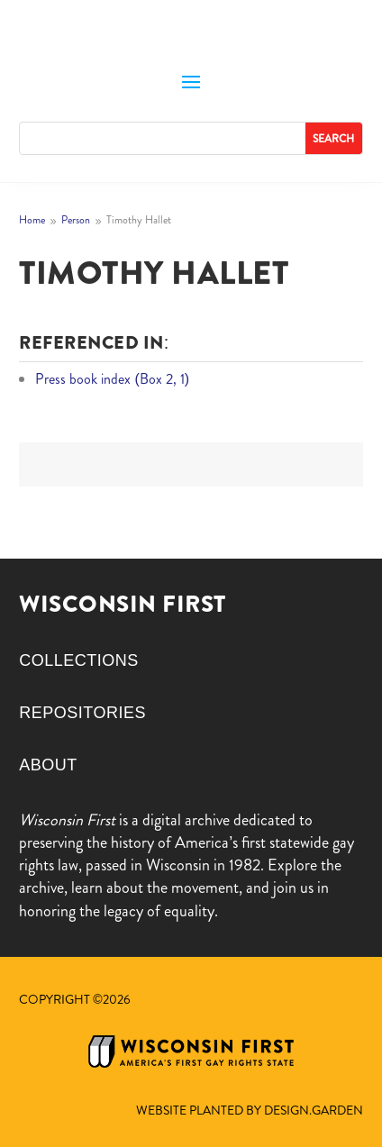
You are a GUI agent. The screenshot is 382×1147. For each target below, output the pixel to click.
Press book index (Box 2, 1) (112, 379)
